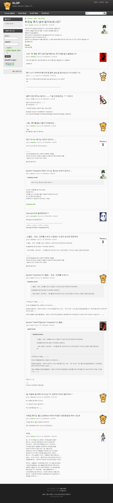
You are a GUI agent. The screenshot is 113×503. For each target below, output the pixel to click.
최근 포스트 (9, 23)
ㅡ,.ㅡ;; (32, 75)
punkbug (33, 56)
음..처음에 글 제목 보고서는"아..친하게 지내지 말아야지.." (49, 394)
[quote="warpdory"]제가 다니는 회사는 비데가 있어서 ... (49, 171)
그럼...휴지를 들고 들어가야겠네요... (40, 123)
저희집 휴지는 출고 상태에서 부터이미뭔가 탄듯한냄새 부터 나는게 (53, 416)
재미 (35, 18)
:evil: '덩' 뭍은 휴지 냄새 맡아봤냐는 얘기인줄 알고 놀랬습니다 (51, 54)
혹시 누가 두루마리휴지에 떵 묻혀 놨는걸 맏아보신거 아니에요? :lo (53, 73)
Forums (30, 18)
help (106, 2)
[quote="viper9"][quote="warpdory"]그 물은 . (45, 322)
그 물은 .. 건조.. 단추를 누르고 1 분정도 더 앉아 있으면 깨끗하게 (52, 237)
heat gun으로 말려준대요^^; (37, 213)
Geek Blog (22, 13)
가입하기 (9, 48)
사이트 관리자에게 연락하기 (62, 494)
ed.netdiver (34, 216)
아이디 (7, 36)
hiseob (32, 418)
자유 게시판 (41, 18)
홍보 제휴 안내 (16, 71)
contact (101, 2)
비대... (28, 433)
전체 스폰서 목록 (47, 494)
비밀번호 (8, 42)
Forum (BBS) (10, 13)
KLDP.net (45, 13)
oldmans (33, 126)
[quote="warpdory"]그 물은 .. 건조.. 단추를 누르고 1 (47, 275)
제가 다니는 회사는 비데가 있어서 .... (41, 139)
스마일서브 (62, 491)
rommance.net (30, 204)
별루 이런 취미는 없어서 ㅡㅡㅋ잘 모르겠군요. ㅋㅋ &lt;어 (49, 96)
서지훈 (32, 99)
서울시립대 (62, 488)
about (96, 2)
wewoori (33, 436)
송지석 (31, 25)
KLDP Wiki (34, 13)
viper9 (32, 278)
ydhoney (33, 397)
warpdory (33, 142)
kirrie (32, 325)
